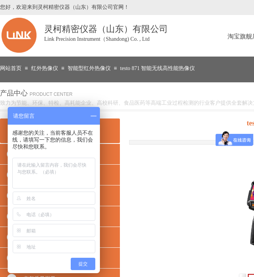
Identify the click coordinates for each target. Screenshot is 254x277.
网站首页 (11, 68)
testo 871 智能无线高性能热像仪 (157, 68)
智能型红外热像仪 (89, 68)
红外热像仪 (44, 68)
